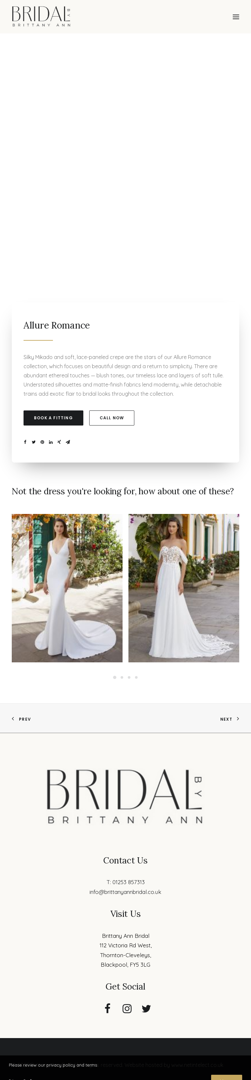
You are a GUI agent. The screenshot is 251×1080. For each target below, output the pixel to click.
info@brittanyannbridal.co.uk (125, 891)
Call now (112, 418)
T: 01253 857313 (126, 882)
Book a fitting (53, 418)
